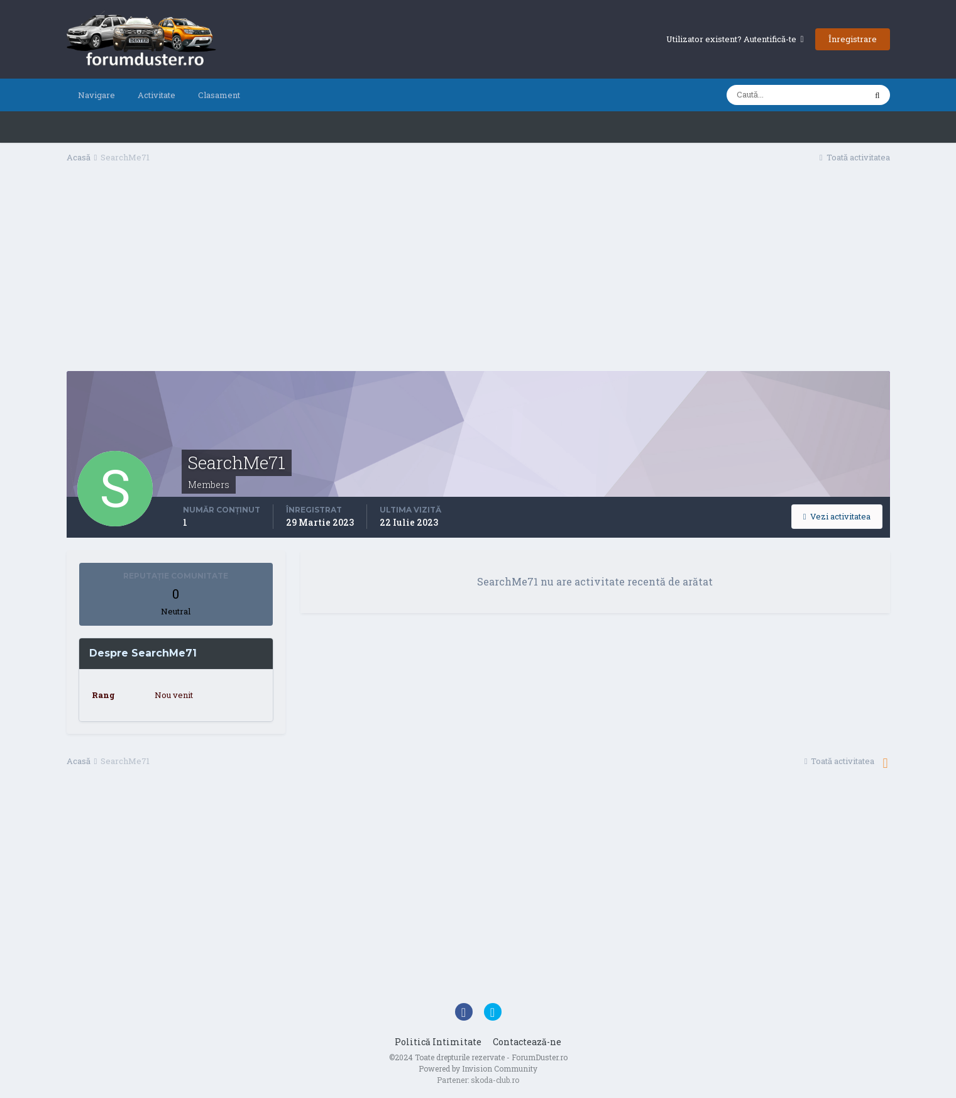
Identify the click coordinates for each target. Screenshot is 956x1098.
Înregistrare (852, 39)
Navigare (96, 95)
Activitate (156, 95)
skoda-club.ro (495, 1080)
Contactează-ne (527, 1042)
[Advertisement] (478, 271)
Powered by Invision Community (478, 1068)
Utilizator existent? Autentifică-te (734, 39)
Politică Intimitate (438, 1042)
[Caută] (796, 95)
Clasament (219, 95)
